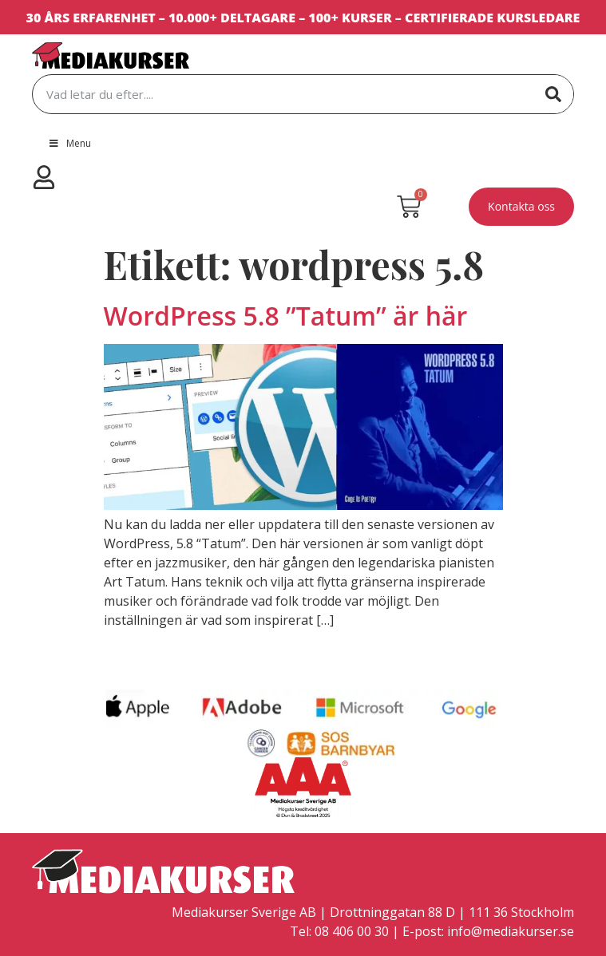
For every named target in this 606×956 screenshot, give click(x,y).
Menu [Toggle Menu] (69, 143)
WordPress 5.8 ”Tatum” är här (286, 315)
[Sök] (553, 94)
